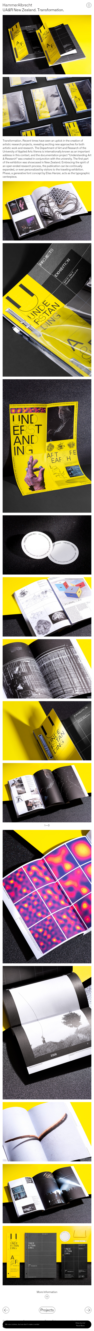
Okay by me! (80, 1323)
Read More (80, 1325)
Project (47, 1310)
